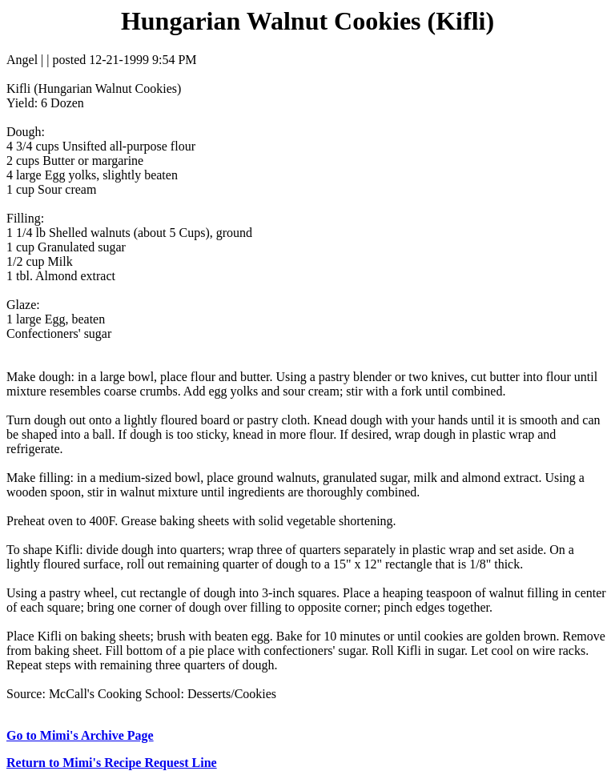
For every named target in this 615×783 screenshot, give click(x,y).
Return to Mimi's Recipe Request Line (111, 762)
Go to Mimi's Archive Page (80, 735)
